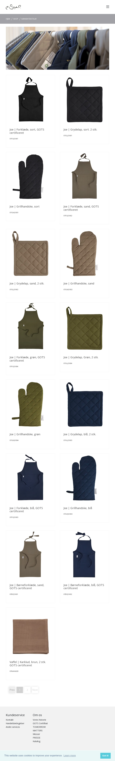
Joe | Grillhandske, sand (78, 283)
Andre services (13, 727)
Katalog (36, 741)
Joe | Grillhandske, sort (25, 206)
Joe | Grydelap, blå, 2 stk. (79, 434)
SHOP (15, 19)
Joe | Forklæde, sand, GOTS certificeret (81, 208)
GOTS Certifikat (40, 723)
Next (35, 689)
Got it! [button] (105, 755)
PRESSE (36, 737)
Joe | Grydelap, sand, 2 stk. (27, 283)
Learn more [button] (69, 755)
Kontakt (9, 719)
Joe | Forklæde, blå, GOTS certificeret (26, 509)
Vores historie (39, 719)
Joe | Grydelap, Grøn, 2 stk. (80, 357)
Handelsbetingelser (15, 723)
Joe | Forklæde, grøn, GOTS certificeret (27, 358)
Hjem (8, 19)
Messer (36, 734)
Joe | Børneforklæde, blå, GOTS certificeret (83, 586)
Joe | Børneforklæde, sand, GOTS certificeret (27, 586)
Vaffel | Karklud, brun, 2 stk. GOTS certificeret (28, 663)
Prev (12, 689)
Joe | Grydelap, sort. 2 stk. (80, 129)
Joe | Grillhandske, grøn (25, 434)
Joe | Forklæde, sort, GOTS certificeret (27, 131)
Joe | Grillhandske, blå (77, 508)
